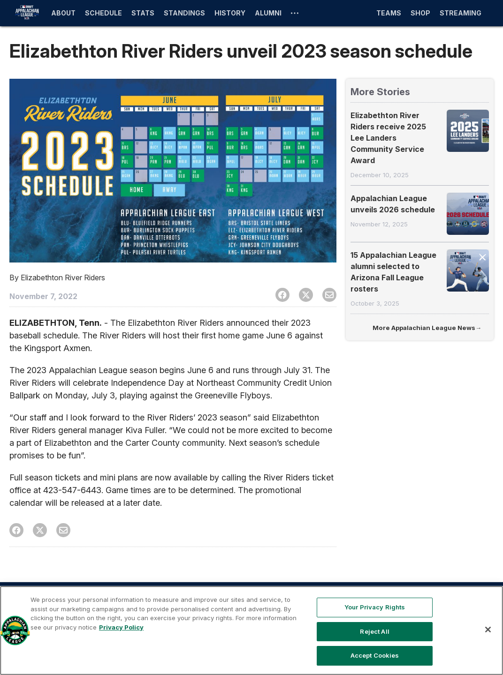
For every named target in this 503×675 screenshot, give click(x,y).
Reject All (374, 631)
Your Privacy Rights (374, 607)
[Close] (488, 629)
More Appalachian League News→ (427, 327)
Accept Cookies (375, 655)
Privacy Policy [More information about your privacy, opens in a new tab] (121, 627)
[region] (251, 630)
